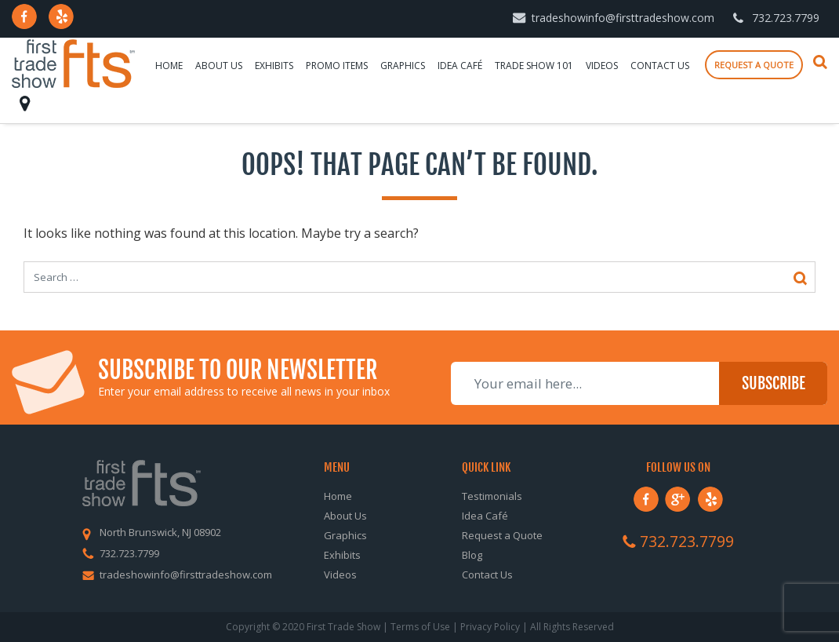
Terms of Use (420, 626)
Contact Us (659, 65)
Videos (602, 65)
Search (820, 62)
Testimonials (492, 496)
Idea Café (460, 65)
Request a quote (754, 65)
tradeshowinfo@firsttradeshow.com (623, 17)
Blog (472, 555)
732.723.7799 (785, 17)
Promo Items (337, 65)
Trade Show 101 (534, 65)
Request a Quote (502, 535)
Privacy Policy (490, 626)
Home (169, 65)
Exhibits (274, 65)
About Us (218, 65)
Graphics (402, 65)
